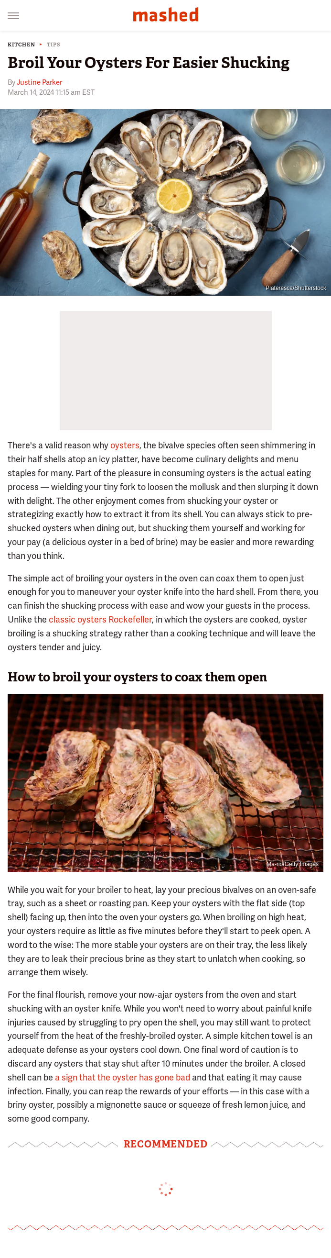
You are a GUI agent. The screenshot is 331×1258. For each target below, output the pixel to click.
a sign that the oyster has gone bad (122, 1077)
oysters (124, 445)
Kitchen (21, 44)
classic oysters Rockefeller (100, 619)
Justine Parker (39, 82)
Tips (54, 44)
